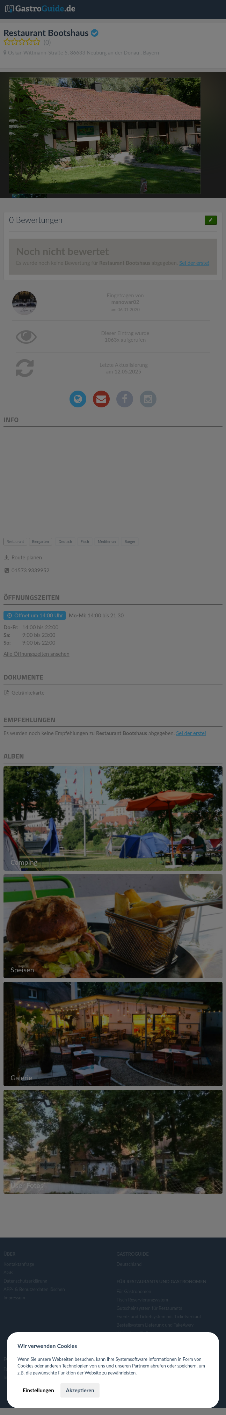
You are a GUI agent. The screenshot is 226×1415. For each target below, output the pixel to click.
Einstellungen (38, 1390)
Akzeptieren (80, 1390)
